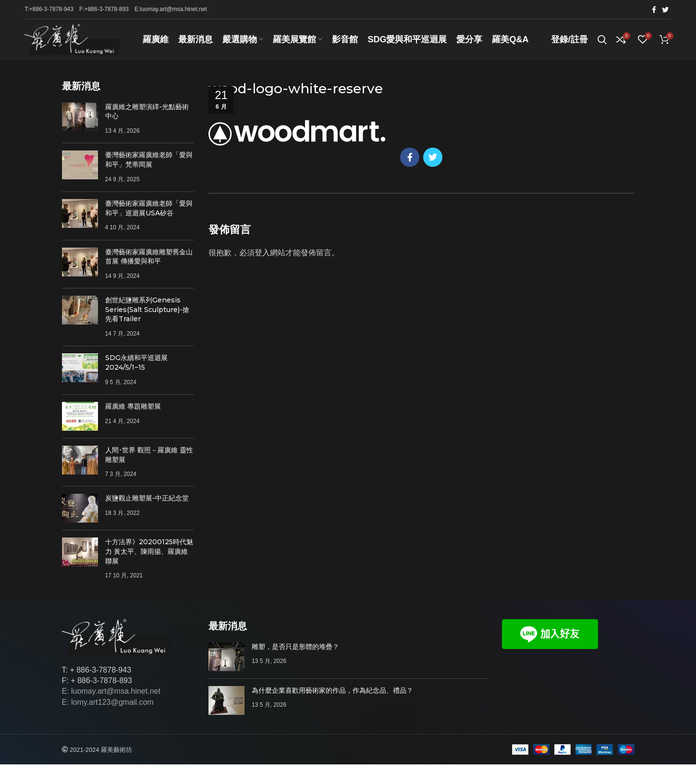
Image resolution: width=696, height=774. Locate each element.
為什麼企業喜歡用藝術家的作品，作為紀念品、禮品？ (332, 700)
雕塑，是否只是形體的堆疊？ (295, 656)
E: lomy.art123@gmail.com (108, 712)
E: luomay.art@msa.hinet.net (111, 701)
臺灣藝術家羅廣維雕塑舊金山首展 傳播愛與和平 (149, 266)
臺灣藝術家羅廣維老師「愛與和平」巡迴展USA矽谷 (149, 218)
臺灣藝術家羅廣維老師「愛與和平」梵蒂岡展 (149, 170)
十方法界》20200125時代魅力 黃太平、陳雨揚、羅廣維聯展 (149, 561)
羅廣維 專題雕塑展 (133, 416)
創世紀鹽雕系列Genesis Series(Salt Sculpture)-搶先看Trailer (147, 319)
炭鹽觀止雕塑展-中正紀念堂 (147, 508)
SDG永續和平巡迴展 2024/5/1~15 (136, 372)
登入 (262, 263)
